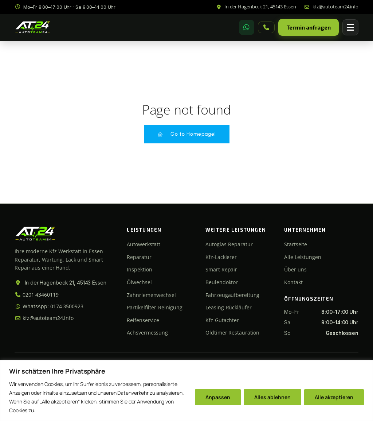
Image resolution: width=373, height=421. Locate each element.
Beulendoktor (221, 282)
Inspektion (139, 269)
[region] (186, 390)
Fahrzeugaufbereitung (232, 294)
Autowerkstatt (143, 244)
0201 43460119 (37, 294)
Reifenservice (143, 320)
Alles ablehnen (272, 397)
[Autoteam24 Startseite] (33, 27)
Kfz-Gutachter (222, 320)
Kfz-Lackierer (221, 257)
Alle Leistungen (302, 257)
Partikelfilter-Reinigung (154, 307)
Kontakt (293, 282)
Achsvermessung (147, 332)
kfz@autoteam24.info (44, 317)
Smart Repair (221, 269)
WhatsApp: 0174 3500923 (49, 306)
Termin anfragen (308, 27)
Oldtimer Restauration (232, 332)
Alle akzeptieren (334, 397)
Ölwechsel (139, 282)
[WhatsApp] (246, 27)
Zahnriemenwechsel (151, 294)
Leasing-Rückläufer (228, 307)
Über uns (295, 269)
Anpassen (217, 397)
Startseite (295, 244)
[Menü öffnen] (350, 27)
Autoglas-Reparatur (228, 244)
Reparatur (139, 257)
